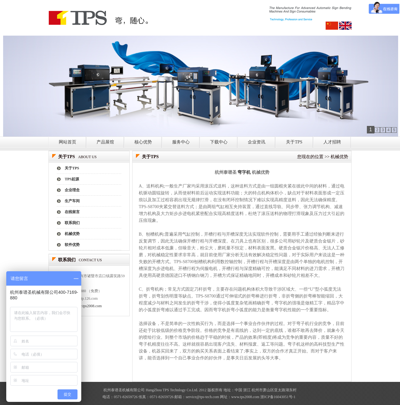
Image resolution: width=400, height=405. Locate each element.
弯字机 (244, 172)
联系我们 (72, 223)
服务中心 (181, 142)
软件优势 (72, 244)
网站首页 (67, 142)
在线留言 (72, 212)
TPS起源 (72, 179)
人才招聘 (332, 142)
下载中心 (219, 142)
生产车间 (72, 201)
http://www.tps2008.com (83, 306)
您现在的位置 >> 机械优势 (322, 156)
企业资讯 (256, 142)
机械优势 (72, 234)
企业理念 (72, 190)
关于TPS (294, 142)
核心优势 (143, 142)
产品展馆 (105, 142)
